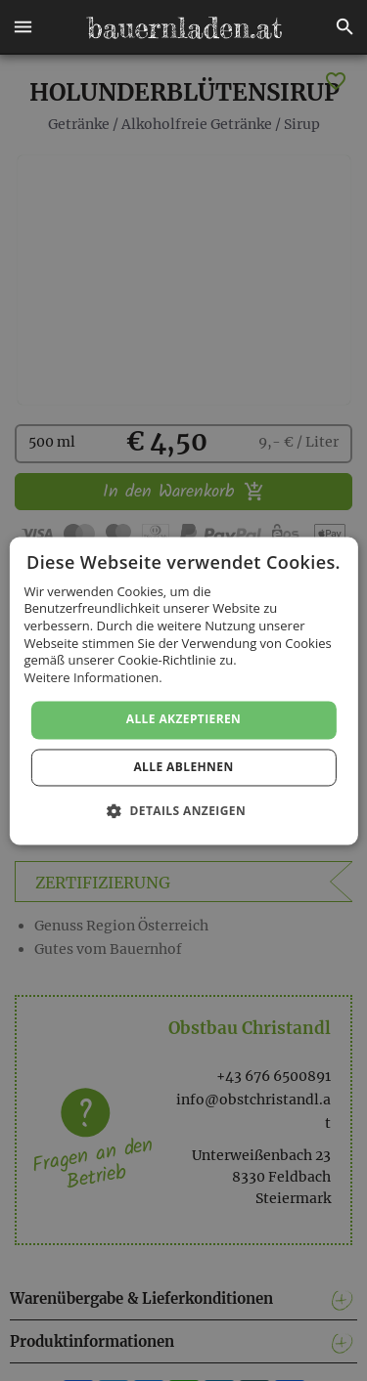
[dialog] (183, 690)
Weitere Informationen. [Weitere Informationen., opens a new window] (92, 677)
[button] (22, 27)
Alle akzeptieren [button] (184, 720)
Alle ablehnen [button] (183, 766)
